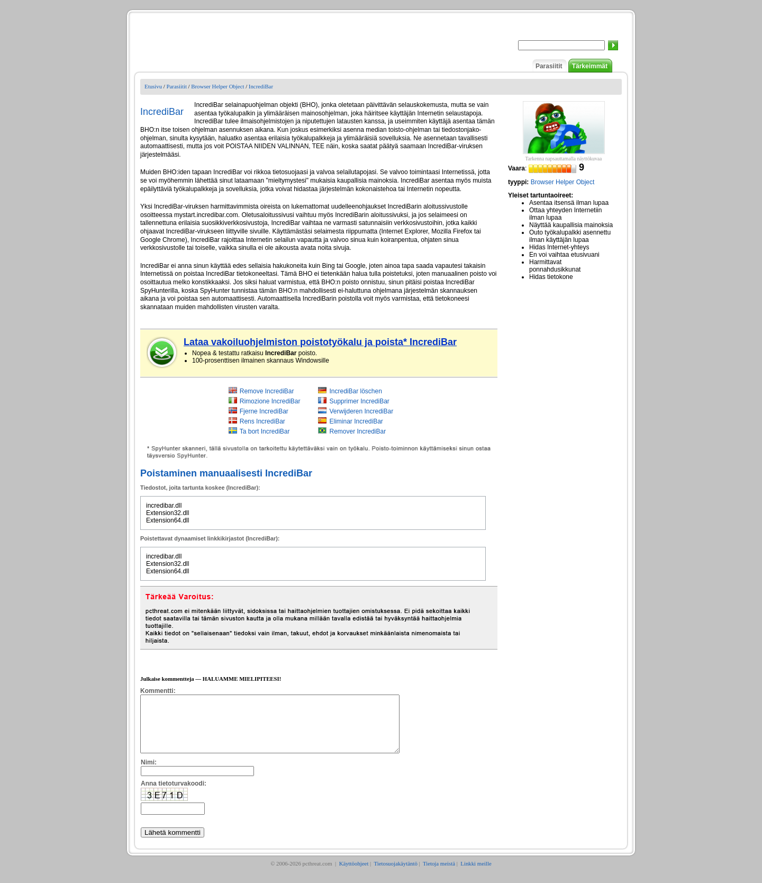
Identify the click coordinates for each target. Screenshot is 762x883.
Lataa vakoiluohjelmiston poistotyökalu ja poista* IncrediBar (320, 342)
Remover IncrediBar (357, 431)
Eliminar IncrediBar (356, 421)
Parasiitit (549, 66)
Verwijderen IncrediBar (361, 411)
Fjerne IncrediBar (264, 411)
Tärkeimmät (589, 66)
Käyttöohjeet (354, 874)
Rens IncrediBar (262, 421)
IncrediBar (261, 86)
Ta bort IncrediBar (265, 431)
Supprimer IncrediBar (359, 401)
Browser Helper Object (217, 86)
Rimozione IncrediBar (270, 401)
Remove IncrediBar (267, 391)
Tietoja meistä (439, 874)
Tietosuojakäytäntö (395, 874)
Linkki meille (475, 874)
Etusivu (153, 86)
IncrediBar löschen (355, 391)
